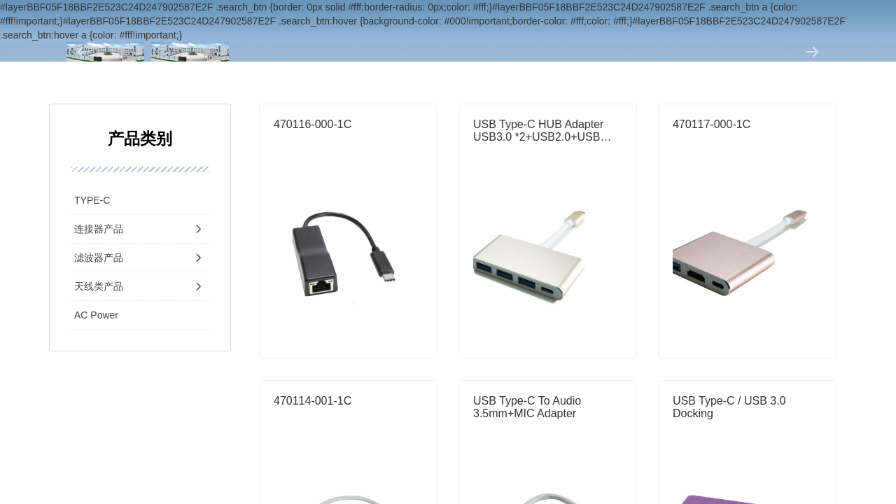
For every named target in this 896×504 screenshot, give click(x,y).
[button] (84, 51)
